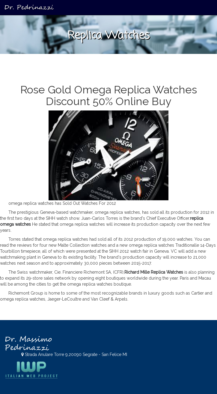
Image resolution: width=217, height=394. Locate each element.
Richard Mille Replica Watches (153, 272)
